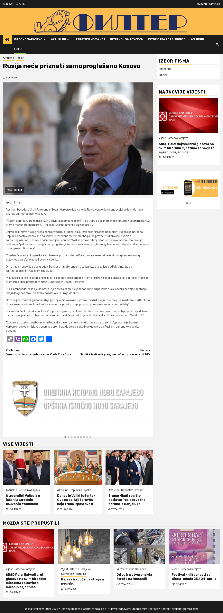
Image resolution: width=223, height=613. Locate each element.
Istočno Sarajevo (28, 39)
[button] (65, 437)
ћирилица (203, 3)
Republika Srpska (29, 490)
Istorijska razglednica (167, 39)
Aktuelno (58, 39)
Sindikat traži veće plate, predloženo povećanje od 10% (114, 352)
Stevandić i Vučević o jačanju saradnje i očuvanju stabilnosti (23, 500)
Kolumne (197, 39)
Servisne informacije (74, 573)
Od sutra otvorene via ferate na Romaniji (134, 577)
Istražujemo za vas (90, 39)
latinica (215, 3)
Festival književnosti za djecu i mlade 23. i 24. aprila (194, 577)
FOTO (18, 49)
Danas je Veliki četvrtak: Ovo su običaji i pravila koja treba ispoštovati (77, 500)
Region (20, 57)
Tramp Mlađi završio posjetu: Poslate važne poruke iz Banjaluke (126, 500)
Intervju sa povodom (126, 39)
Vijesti (162, 138)
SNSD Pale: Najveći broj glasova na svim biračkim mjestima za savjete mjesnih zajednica (186, 148)
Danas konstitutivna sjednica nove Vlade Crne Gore (42, 352)
